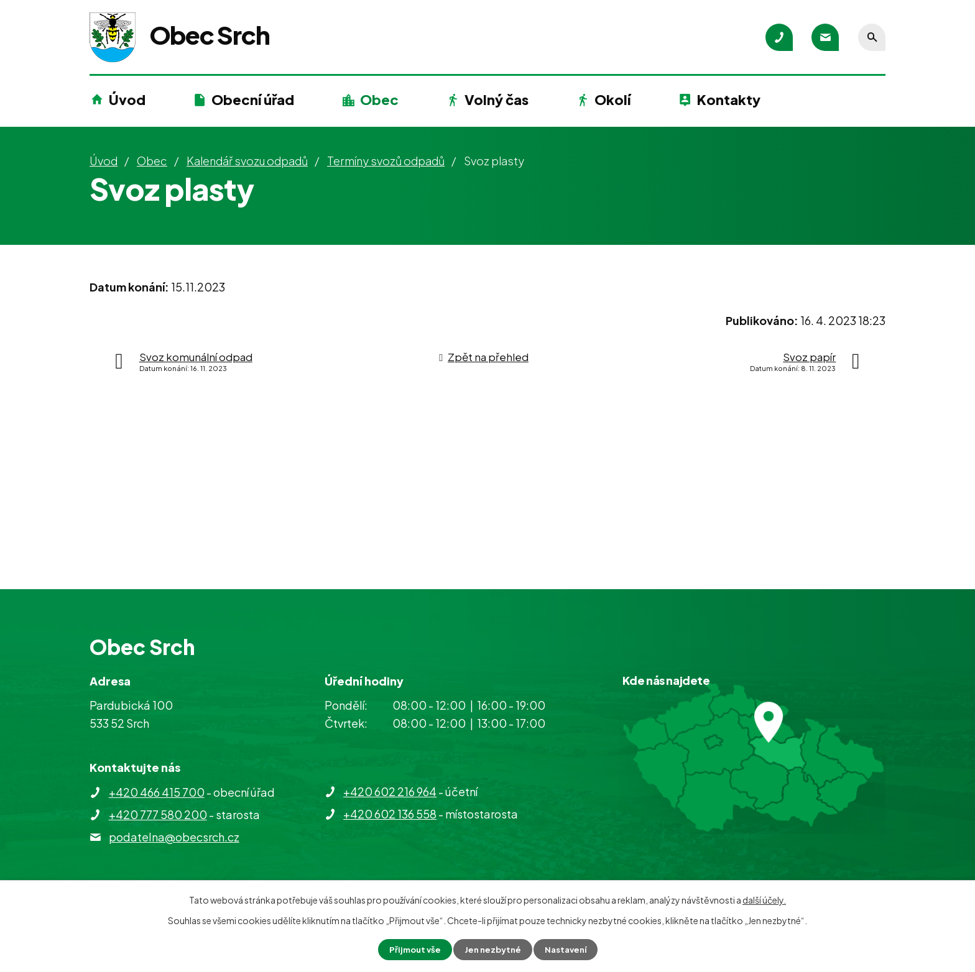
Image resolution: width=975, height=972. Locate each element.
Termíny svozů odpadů (386, 161)
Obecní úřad (252, 99)
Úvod (127, 99)
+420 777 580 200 (158, 814)
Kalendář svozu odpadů (247, 161)
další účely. (764, 899)
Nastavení (568, 949)
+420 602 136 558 (390, 814)
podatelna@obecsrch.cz (174, 837)
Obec (379, 99)
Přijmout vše (411, 949)
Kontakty (728, 99)
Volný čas (496, 99)
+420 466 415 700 (157, 792)
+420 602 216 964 (390, 791)
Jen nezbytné (492, 949)
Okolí (612, 99)
